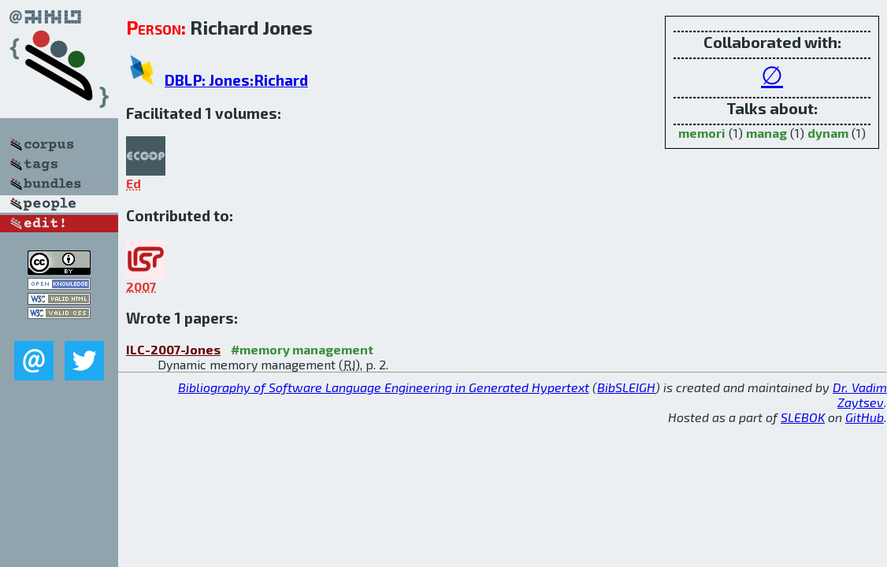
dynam (827, 132)
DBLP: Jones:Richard (236, 80)
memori (702, 132)
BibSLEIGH (626, 387)
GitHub (864, 417)
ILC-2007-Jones (173, 349)
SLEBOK (803, 417)
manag (766, 132)
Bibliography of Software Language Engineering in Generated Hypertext (383, 387)
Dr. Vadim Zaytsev (860, 395)
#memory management (302, 349)
